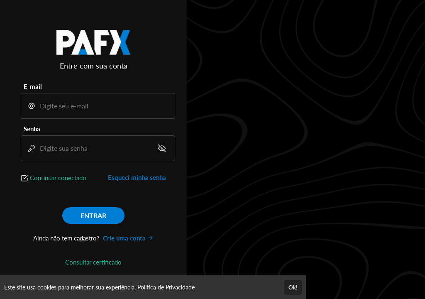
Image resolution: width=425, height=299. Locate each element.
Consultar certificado (93, 262)
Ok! (293, 287)
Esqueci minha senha (137, 177)
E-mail (33, 86)
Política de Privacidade (166, 287)
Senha (32, 128)
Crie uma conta (128, 238)
